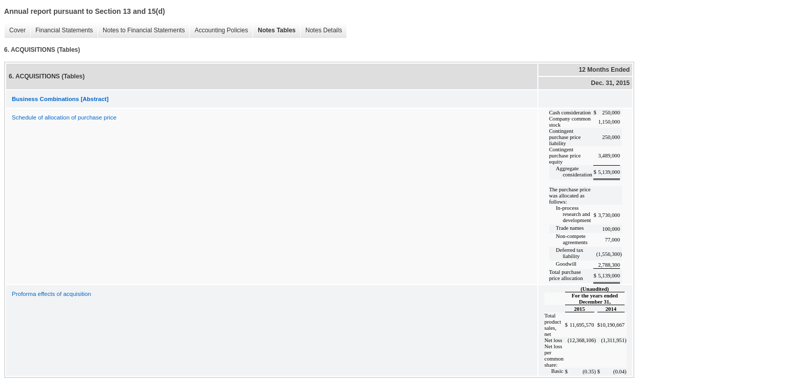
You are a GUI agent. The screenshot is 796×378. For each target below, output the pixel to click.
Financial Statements (61, 30)
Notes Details (321, 30)
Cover (15, 30)
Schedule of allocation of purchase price (64, 117)
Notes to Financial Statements (141, 30)
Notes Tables (274, 30)
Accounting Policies (218, 30)
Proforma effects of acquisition (51, 294)
